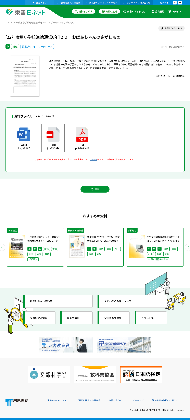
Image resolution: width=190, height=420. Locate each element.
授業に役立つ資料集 (42, 304)
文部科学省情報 (40, 320)
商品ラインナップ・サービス (101, 2)
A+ (179, 2)
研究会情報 (74, 320)
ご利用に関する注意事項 (91, 400)
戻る (95, 190)
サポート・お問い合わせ (136, 2)
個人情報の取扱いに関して (171, 400)
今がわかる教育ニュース (119, 304)
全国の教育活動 (114, 320)
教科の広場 (109, 11)
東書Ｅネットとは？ (135, 11)
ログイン (174, 11)
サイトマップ (141, 400)
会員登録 (157, 11)
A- (175, 2)
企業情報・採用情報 (68, 2)
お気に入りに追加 (172, 28)
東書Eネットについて (58, 400)
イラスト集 (148, 320)
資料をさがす (83, 11)
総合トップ (40, 2)
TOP (7, 22)
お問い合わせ (119, 400)
